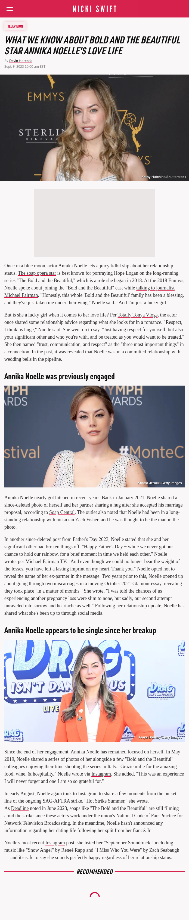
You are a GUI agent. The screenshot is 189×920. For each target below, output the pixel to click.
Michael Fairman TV (45, 561)
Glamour (141, 583)
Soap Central (62, 512)
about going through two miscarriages (41, 583)
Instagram (101, 774)
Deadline (20, 808)
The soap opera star (37, 273)
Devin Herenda (20, 61)
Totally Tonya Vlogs (138, 315)
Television (15, 25)
